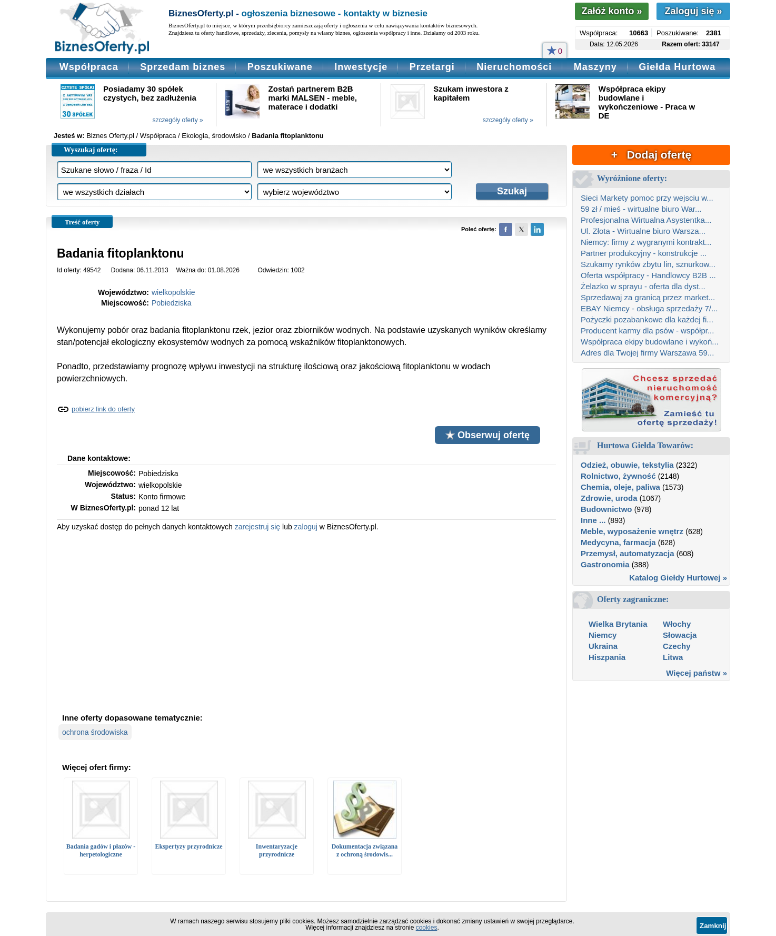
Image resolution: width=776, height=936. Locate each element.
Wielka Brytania (618, 623)
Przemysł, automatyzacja (627, 553)
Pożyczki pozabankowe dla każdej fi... (647, 319)
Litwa (673, 657)
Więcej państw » (696, 672)
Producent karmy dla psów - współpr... (647, 330)
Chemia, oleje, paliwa (620, 486)
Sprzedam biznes (182, 67)
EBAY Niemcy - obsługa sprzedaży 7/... (649, 308)
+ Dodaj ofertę (651, 155)
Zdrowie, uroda (609, 498)
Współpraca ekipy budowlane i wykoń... (650, 341)
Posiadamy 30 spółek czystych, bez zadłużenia (149, 93)
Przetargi (432, 67)
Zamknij (713, 926)
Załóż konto (611, 11)
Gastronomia (605, 564)
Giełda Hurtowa (677, 67)
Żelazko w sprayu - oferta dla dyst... (643, 286)
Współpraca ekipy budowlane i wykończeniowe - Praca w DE (647, 102)
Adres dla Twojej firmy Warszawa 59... (647, 352)
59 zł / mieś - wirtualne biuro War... (641, 208)
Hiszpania (607, 657)
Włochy (677, 623)
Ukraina (603, 646)
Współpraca (88, 67)
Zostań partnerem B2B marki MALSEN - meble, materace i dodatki (312, 97)
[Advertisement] (306, 621)
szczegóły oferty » (178, 120)
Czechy (677, 646)
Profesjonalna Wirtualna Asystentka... (646, 219)
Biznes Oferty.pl (110, 136)
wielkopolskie (173, 292)
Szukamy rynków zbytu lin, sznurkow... (648, 264)
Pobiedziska (172, 303)
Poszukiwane (280, 67)
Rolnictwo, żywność (618, 475)
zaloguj (305, 527)
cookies (426, 927)
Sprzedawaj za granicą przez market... (648, 297)
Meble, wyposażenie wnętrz (632, 531)
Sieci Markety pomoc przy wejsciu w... (647, 197)
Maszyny (595, 67)
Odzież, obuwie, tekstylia (627, 464)
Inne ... (593, 520)
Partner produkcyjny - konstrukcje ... (644, 253)
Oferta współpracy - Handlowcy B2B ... (648, 275)
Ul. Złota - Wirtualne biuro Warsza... (643, 230)
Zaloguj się (693, 11)
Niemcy (602, 634)
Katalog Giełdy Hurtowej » (678, 577)
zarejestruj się (257, 527)
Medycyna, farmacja (618, 542)
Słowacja (680, 634)
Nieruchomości (514, 67)
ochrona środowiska (95, 732)
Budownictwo (606, 509)
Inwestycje (360, 67)
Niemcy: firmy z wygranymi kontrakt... (646, 242)
